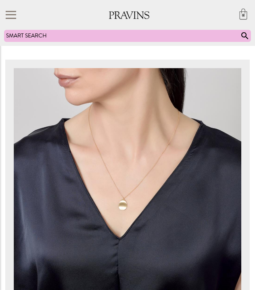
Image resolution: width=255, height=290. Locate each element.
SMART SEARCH (128, 36)
